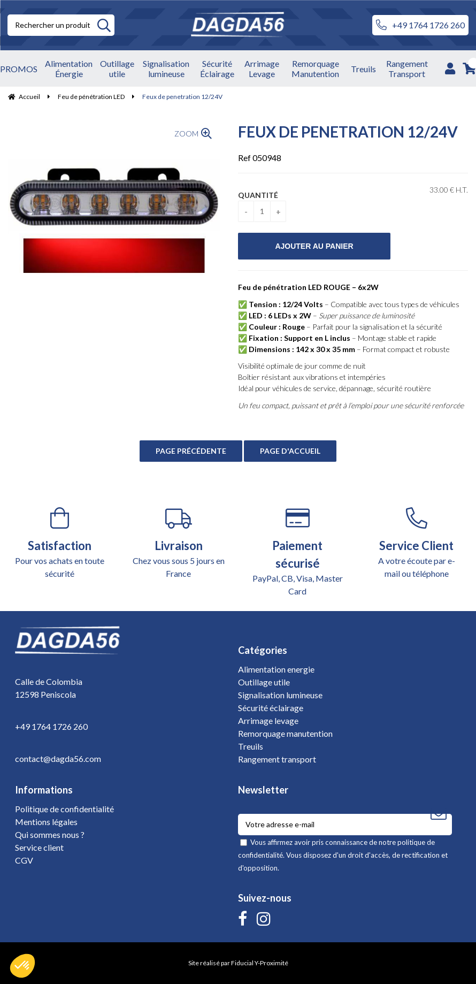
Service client (39, 847)
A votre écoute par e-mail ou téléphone (417, 542)
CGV (24, 860)
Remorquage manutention (285, 733)
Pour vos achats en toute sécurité (59, 542)
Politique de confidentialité (64, 809)
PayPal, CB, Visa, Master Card (297, 551)
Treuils (250, 746)
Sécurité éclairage (270, 708)
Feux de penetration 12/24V (348, 132)
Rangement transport (277, 759)
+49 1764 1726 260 (420, 25)
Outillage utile (264, 682)
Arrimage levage (268, 720)
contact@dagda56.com (58, 758)
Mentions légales (46, 822)
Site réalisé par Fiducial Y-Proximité (238, 963)
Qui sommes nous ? (50, 834)
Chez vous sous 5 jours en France (179, 542)
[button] (22, 966)
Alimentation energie (276, 669)
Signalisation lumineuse (280, 695)
